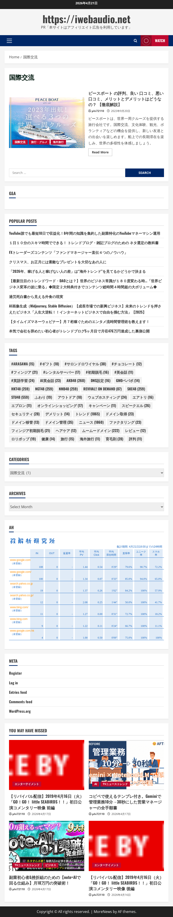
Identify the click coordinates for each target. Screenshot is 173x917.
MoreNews (103, 911)
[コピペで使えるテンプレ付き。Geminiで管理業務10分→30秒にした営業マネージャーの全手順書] (126, 765)
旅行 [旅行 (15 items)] (67, 438)
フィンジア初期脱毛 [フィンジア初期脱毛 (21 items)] (30, 430)
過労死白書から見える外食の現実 (36, 296)
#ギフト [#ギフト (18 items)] (49, 363)
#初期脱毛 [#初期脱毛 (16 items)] (97, 372)
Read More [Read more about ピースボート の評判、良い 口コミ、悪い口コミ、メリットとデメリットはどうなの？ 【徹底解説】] (102, 153)
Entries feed (18, 692)
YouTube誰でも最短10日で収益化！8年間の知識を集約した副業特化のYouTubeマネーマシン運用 (84, 233)
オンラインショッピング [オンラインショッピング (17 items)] (60, 405)
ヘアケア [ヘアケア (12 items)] (66, 430)
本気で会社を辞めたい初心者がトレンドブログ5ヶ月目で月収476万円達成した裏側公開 (79, 331)
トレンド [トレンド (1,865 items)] (87, 413)
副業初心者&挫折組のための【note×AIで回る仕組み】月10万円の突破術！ (45, 880)
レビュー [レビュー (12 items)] (135, 430)
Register (15, 673)
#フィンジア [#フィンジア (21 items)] (24, 372)
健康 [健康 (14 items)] (48, 438)
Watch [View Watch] (153, 40)
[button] (9, 40)
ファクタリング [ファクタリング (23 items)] (125, 422)
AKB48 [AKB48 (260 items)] (75, 380)
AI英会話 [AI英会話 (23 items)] (50, 380)
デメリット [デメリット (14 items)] (57, 413)
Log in (13, 682)
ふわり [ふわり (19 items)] (43, 397)
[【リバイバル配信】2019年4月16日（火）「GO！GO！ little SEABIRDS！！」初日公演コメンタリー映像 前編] (46, 765)
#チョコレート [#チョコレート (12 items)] (127, 363)
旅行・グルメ (39, 142)
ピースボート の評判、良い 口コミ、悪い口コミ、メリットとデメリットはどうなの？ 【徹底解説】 (47, 122)
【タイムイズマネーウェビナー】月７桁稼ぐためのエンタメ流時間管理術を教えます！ (79, 321)
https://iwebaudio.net (86, 18)
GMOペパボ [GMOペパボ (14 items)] (128, 380)
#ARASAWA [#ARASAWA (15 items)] (22, 363)
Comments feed (20, 701)
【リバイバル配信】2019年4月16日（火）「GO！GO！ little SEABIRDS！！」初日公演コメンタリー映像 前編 (46, 801)
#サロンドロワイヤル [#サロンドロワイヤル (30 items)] (85, 363)
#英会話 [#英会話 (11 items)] (123, 372)
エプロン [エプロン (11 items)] (21, 405)
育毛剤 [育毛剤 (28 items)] (114, 438)
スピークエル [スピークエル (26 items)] (136, 405)
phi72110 (98, 111)
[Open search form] (135, 40)
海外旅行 (58, 142)
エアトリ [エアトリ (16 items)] (142, 397)
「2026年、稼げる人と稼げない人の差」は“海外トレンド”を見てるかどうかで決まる (77, 271)
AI (95, 784)
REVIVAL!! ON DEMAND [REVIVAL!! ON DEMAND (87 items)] (102, 388)
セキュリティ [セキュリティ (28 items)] (25, 413)
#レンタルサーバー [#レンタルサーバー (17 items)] (61, 372)
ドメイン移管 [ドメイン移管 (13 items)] (25, 422)
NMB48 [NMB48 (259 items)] (68, 388)
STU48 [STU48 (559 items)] (20, 397)
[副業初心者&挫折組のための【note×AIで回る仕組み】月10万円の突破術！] (46, 846)
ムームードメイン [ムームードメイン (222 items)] (100, 430)
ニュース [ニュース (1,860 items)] (91, 422)
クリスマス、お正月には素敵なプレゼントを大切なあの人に (57, 261)
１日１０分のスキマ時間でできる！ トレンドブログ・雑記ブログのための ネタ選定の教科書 (84, 242)
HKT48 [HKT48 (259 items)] (20, 388)
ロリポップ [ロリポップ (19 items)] (23, 438)
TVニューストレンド (115, 784)
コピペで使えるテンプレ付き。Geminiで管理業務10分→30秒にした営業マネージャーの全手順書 (125, 801)
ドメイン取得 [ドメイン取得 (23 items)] (119, 413)
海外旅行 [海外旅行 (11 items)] (90, 438)
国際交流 (20, 142)
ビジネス (50, 865)
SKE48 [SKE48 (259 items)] (136, 388)
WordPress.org (20, 711)
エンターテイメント (27, 784)
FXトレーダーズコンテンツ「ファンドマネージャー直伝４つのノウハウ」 (68, 252)
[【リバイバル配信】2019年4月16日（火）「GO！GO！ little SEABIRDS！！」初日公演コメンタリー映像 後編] (126, 846)
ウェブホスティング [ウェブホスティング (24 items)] (107, 397)
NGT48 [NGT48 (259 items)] (44, 388)
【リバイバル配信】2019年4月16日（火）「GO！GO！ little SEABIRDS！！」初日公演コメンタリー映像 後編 (126, 882)
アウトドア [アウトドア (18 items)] (70, 397)
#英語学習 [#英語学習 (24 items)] (22, 380)
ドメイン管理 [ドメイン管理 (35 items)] (59, 422)
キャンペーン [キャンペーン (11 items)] (102, 405)
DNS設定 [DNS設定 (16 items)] (100, 380)
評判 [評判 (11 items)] (135, 438)
